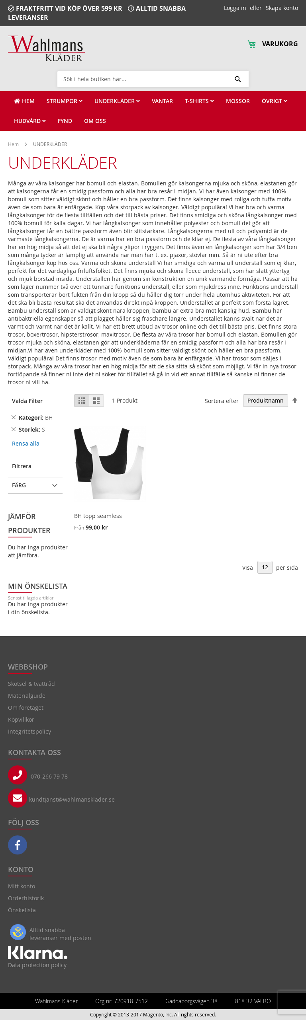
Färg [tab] (19, 485)
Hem (14, 144)
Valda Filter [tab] (27, 401)
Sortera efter (222, 400)
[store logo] (46, 48)
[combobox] (153, 78)
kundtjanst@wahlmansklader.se (72, 799)
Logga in (235, 8)
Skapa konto (282, 8)
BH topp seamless (98, 516)
